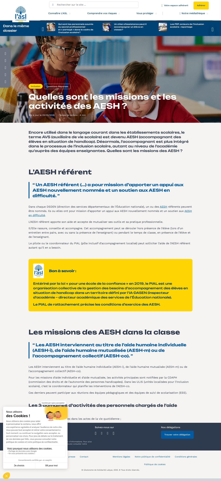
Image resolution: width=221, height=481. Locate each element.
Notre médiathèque (192, 13)
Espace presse (67, 462)
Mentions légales (121, 462)
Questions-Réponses (57, 91)
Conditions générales (186, 462)
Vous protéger (148, 13)
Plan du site (54, 469)
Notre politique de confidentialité (152, 462)
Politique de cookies (154, 469)
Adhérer (201, 5)
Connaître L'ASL (57, 13)
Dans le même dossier (16, 28)
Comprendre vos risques (102, 13)
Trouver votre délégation (177, 440)
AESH (163, 211)
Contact (84, 462)
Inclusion (35, 91)
